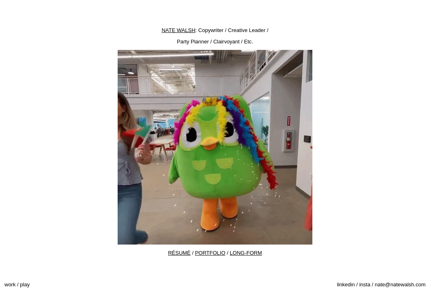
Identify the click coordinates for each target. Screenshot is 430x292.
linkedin (346, 284)
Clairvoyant (226, 42)
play (25, 284)
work (9, 284)
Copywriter (211, 30)
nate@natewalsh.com (400, 284)
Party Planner (193, 42)
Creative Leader (247, 30)
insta (364, 284)
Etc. (248, 42)
